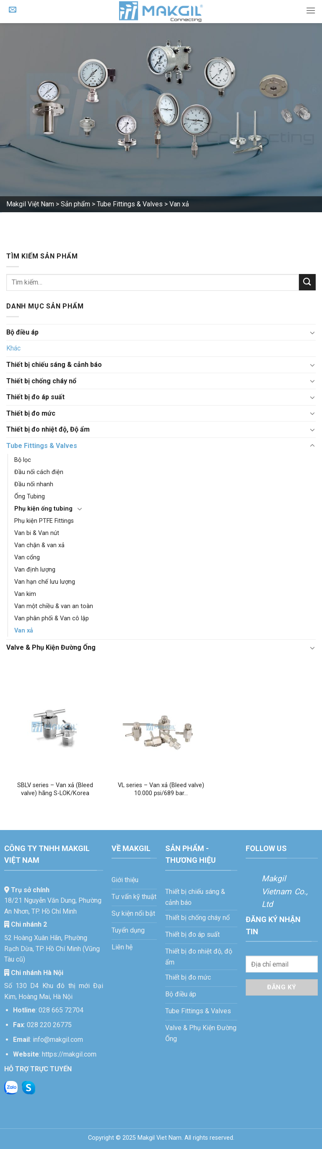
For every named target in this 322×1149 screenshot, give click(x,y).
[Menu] (311, 10)
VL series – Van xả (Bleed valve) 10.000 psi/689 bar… (161, 789)
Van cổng (27, 557)
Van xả (23, 630)
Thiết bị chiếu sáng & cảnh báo (54, 365)
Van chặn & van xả (39, 545)
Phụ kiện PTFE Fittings (44, 520)
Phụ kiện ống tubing (43, 508)
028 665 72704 (61, 1010)
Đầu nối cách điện (38, 472)
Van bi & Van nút (36, 533)
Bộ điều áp (22, 332)
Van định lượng (34, 569)
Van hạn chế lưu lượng (44, 581)
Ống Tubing (29, 496)
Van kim (25, 594)
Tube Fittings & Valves (41, 446)
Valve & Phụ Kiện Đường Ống (51, 647)
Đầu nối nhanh (33, 484)
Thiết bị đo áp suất (35, 397)
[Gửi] (307, 282)
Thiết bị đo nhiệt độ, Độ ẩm (48, 429)
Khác (13, 348)
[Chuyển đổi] (312, 332)
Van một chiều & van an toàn (53, 606)
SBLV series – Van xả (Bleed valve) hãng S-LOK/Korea (55, 789)
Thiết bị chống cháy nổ (41, 381)
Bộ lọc (22, 460)
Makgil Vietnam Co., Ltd (285, 891)
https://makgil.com (69, 1054)
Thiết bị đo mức (30, 413)
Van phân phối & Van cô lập (51, 618)
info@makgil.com (58, 1040)
